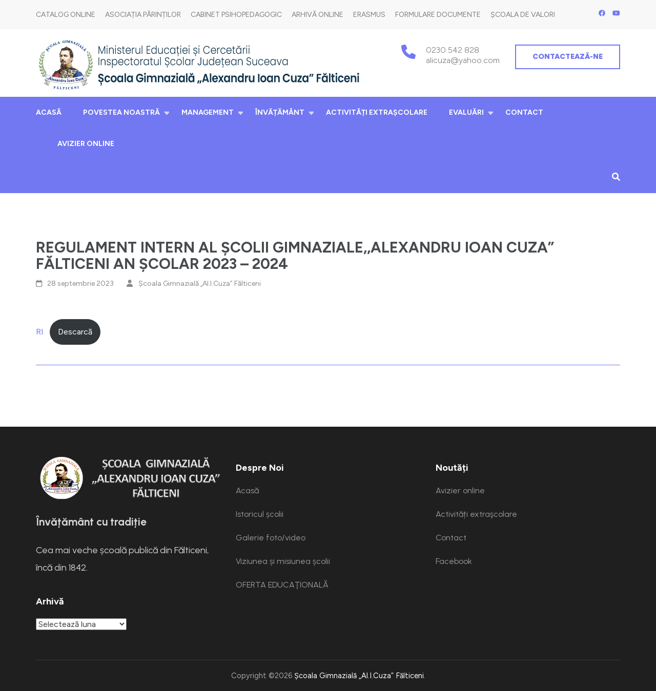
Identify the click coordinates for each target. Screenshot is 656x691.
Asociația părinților (143, 14)
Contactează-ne (567, 56)
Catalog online (65, 14)
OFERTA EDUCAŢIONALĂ (282, 585)
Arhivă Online (317, 14)
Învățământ (279, 112)
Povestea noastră (121, 112)
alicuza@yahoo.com (463, 60)
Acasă (48, 112)
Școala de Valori (522, 14)
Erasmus (369, 14)
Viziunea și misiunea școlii (283, 561)
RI (40, 332)
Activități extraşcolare (376, 112)
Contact (524, 112)
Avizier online (85, 143)
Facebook (454, 561)
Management (207, 112)
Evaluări (466, 112)
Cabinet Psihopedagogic (236, 14)
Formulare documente (438, 14)
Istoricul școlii (259, 514)
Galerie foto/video (270, 537)
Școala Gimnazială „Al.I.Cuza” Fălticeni (199, 283)
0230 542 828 (452, 50)
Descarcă (75, 332)
